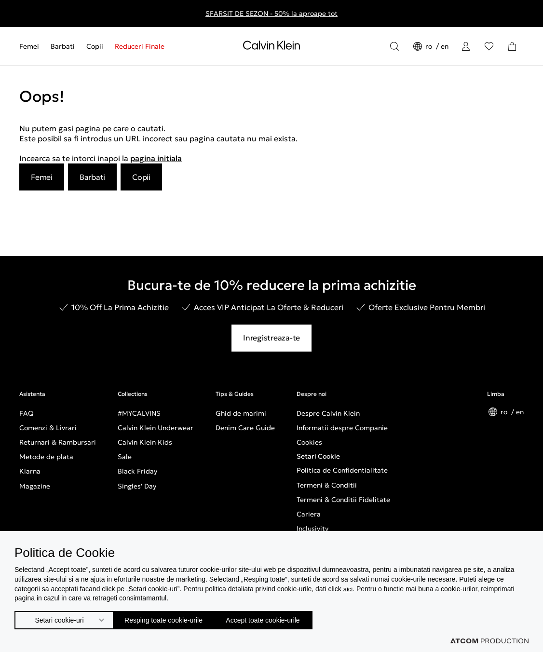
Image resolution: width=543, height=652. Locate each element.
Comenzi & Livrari (48, 427)
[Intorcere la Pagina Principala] (271, 47)
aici (348, 585)
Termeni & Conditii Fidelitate (343, 499)
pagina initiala (156, 158)
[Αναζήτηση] (394, 46)
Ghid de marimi (241, 413)
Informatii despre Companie (342, 427)
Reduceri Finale (139, 46)
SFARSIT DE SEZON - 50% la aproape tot (271, 13)
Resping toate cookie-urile (173, 618)
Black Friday (137, 471)
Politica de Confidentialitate (342, 470)
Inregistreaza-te (271, 337)
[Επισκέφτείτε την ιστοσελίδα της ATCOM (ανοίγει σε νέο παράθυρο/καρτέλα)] (489, 641)
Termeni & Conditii (327, 485)
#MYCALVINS (139, 413)
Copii (94, 46)
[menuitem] (32, 46)
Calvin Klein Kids (145, 442)
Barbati (63, 46)
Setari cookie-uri (59, 618)
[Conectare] (465, 46)
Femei (29, 46)
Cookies (309, 442)
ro (429, 46)
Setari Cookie (318, 456)
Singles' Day (137, 486)
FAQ (26, 413)
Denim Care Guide (245, 427)
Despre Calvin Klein (328, 413)
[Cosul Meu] (512, 46)
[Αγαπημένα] (489, 46)
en (444, 46)
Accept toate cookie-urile (286, 618)
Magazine (34, 486)
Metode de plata (46, 456)
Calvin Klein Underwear (155, 427)
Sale (125, 456)
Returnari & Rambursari (57, 442)
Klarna (30, 471)
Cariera (309, 514)
